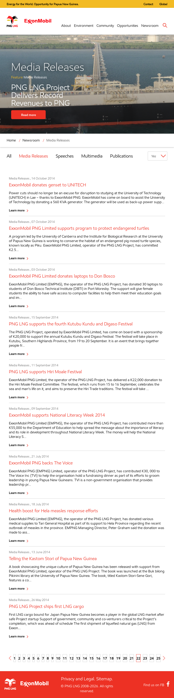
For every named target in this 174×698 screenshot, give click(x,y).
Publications (121, 156)
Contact (148, 4)
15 (92, 658)
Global (163, 4)
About (66, 25)
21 (132, 658)
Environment (83, 25)
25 (158, 658)
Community (105, 25)
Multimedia (91, 156)
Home (11, 140)
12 (72, 658)
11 (65, 658)
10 (58, 658)
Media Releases (58, 140)
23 (145, 658)
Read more (28, 115)
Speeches (65, 156)
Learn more (17, 210)
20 (125, 658)
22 (138, 658)
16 (98, 658)
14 (85, 658)
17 (105, 658)
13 (78, 658)
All (9, 156)
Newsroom (149, 25)
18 (112, 658)
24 (152, 658)
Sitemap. (104, 678)
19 (118, 658)
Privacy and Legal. (78, 678)
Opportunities (127, 25)
